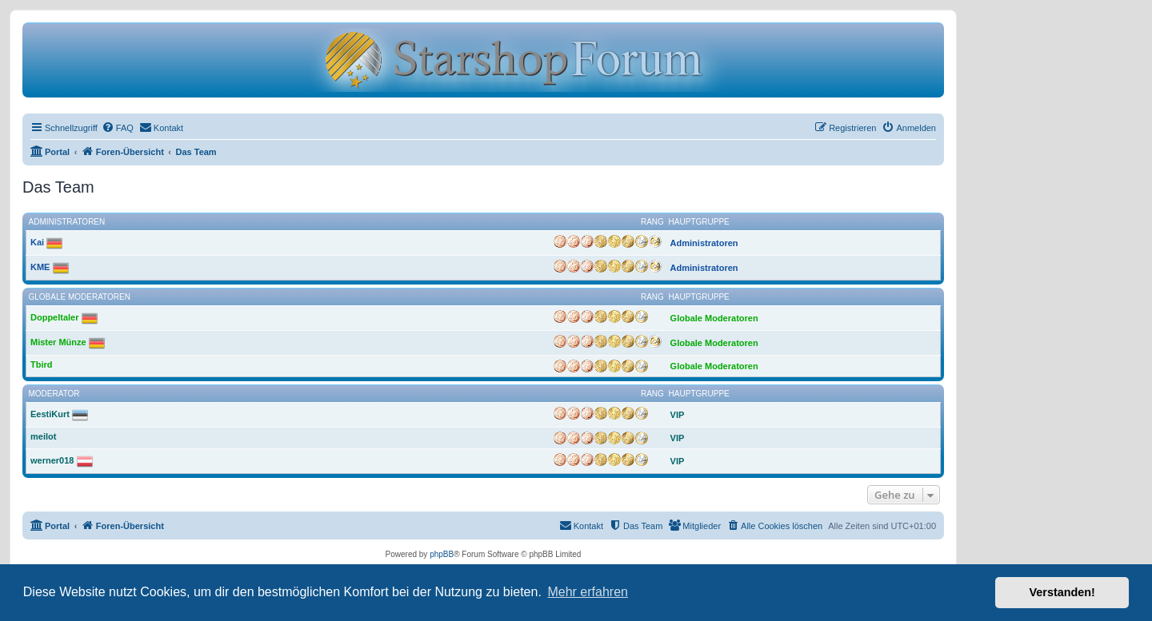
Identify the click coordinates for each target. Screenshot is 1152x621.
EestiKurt (50, 414)
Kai (37, 242)
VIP (677, 415)
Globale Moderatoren (79, 297)
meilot (43, 436)
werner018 (52, 460)
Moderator (54, 393)
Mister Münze (58, 342)
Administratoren (67, 221)
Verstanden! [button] (1062, 592)
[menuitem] (118, 127)
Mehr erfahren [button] (587, 592)
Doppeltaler (54, 317)
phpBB (442, 554)
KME (40, 267)
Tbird (41, 364)
